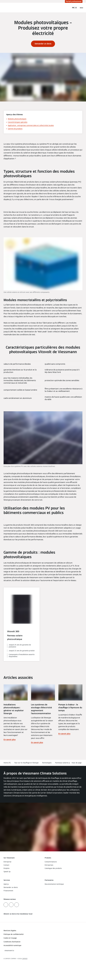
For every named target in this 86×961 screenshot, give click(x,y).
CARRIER (24, 958)
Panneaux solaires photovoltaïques (68, 763)
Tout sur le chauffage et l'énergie (26, 763)
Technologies (47, 763)
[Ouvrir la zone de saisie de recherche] (68, 7)
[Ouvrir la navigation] (81, 7)
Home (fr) (7, 763)
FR (73, 8)
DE (76, 8)
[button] (77, 763)
